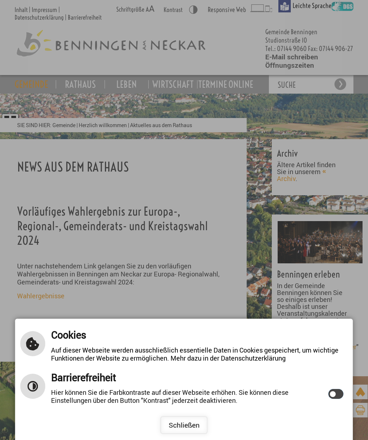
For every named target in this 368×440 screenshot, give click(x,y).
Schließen (184, 425)
